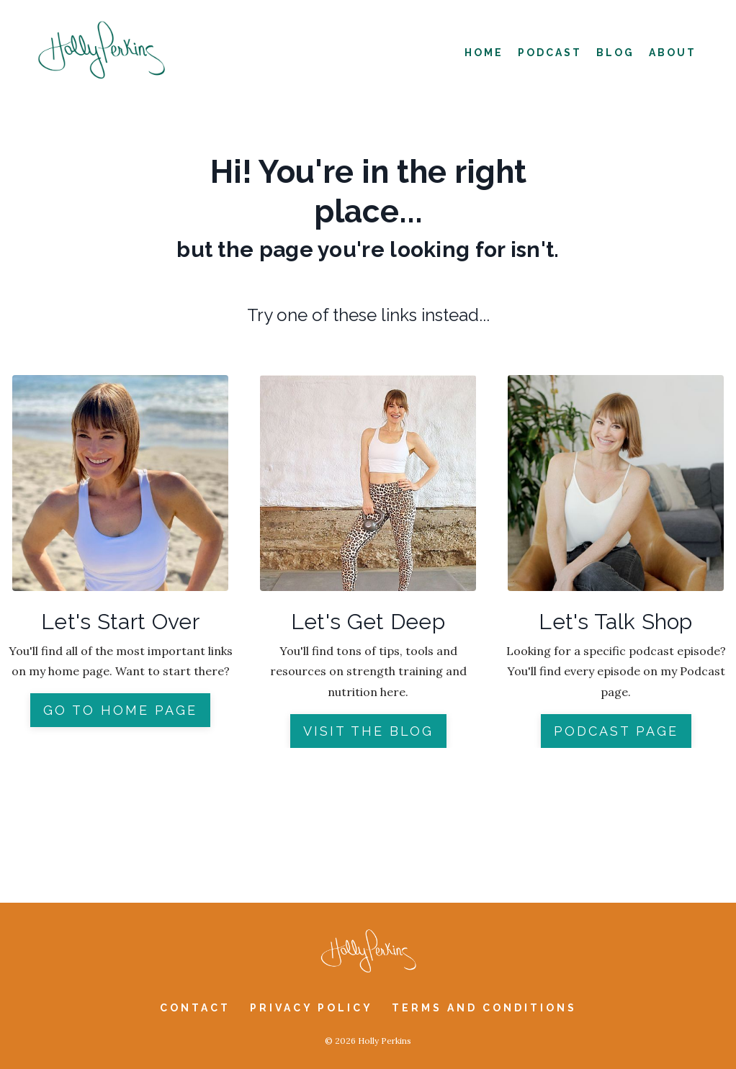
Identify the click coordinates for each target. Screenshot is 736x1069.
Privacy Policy (313, 1008)
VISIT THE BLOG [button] (368, 731)
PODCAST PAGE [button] (616, 731)
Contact (195, 1008)
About (672, 52)
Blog (615, 52)
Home (484, 52)
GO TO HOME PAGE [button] (120, 710)
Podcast (550, 52)
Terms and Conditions (484, 1008)
